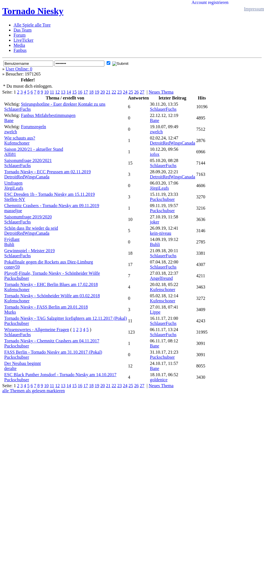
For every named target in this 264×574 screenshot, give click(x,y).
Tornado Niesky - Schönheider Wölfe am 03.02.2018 (52, 295)
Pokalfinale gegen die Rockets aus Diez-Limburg (48, 262)
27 (142, 92)
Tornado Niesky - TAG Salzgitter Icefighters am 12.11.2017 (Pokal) (65, 318)
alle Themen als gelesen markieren (33, 390)
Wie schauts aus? (19, 138)
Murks (10, 312)
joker (154, 222)
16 (80, 92)
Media (19, 45)
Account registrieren (210, 2)
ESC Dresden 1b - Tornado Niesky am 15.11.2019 (49, 194)
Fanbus (20, 50)
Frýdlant (11, 239)
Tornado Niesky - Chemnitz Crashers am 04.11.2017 (51, 340)
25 (131, 92)
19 (97, 92)
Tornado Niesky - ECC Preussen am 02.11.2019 (47, 171)
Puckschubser (162, 199)
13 (63, 92)
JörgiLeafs (13, 188)
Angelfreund (161, 278)
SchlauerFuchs (17, 109)
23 (119, 92)
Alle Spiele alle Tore (32, 25)
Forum (20, 35)
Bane (9, 120)
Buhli (9, 244)
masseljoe (13, 210)
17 (85, 92)
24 (125, 92)
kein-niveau (160, 233)
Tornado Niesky (32, 11)
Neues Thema (161, 92)
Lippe (155, 312)
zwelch (10, 131)
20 (102, 92)
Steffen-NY (14, 199)
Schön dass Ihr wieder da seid (31, 228)
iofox (155, 154)
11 (52, 92)
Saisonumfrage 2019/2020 (28, 216)
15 (74, 92)
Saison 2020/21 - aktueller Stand (33, 149)
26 (136, 92)
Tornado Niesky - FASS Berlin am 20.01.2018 (46, 307)
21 (108, 92)
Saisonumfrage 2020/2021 (28, 160)
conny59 (12, 267)
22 (114, 92)
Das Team (23, 30)
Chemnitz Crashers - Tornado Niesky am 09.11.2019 (51, 205)
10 (46, 92)
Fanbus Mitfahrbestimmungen (48, 115)
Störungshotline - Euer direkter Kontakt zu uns (63, 104)
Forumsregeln (33, 126)
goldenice (159, 379)
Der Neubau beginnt (22, 363)
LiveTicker (24, 40)
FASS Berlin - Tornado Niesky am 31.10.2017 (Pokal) (53, 352)
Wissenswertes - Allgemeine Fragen (36, 329)
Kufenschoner (17, 143)
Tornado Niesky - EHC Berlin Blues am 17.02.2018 (51, 284)
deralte (10, 368)
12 (57, 92)
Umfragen (13, 183)
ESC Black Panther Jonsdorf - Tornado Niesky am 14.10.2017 (60, 374)
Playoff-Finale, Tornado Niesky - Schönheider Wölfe (52, 273)
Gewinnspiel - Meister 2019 (29, 250)
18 (91, 92)
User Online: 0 (19, 69)
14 (69, 92)
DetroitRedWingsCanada (172, 143)
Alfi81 (10, 154)
